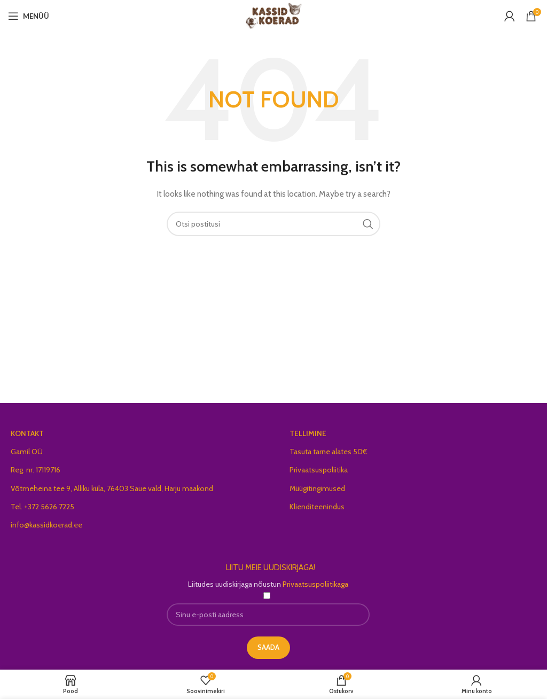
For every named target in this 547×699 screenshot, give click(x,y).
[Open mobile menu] (28, 16)
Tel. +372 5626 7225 (42, 506)
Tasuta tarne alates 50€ (329, 451)
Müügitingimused (317, 488)
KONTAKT (27, 433)
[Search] (273, 224)
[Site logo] (274, 15)
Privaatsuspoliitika (319, 470)
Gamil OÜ (27, 451)
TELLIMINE (308, 433)
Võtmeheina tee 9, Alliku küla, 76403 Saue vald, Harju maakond (112, 488)
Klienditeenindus (317, 506)
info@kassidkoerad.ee (46, 525)
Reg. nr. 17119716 (35, 470)
